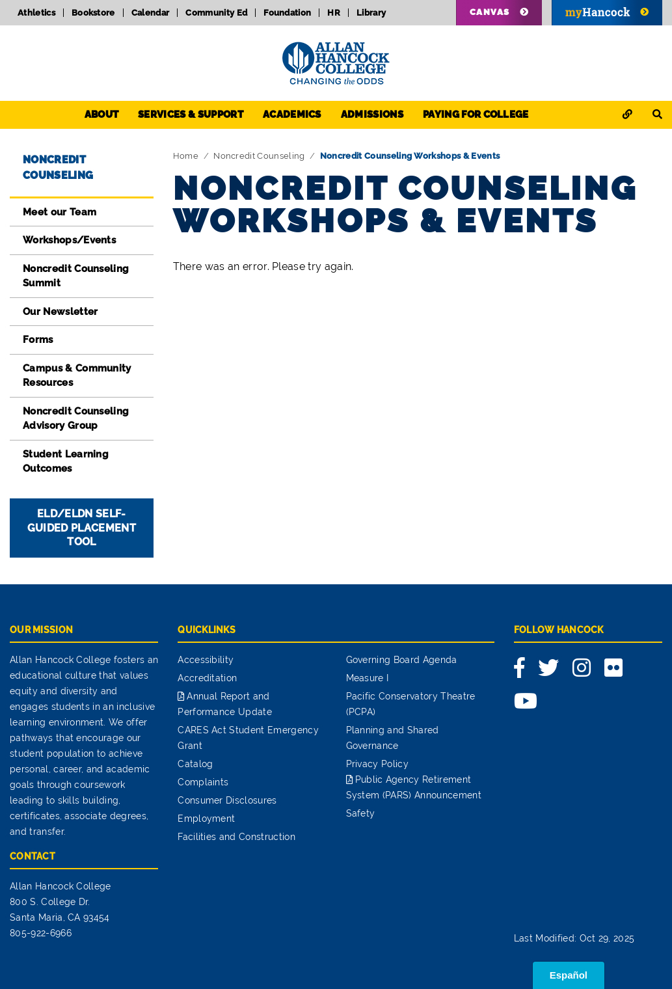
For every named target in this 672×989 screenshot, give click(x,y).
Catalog (195, 764)
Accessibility (206, 660)
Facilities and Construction (236, 837)
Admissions (372, 114)
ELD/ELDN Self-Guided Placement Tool (81, 528)
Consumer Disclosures (227, 800)
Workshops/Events (69, 240)
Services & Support (190, 114)
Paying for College (476, 114)
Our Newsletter (60, 312)
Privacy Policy (377, 764)
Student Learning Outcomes (66, 461)
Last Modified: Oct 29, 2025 (574, 938)
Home (185, 156)
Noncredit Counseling (258, 156)
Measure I (367, 678)
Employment (206, 818)
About (102, 114)
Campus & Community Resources (77, 375)
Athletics (36, 12)
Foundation (287, 12)
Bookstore (93, 12)
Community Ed (216, 12)
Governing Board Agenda (401, 660)
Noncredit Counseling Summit (76, 276)
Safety (360, 813)
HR (333, 12)
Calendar (150, 12)
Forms (38, 339)
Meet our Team (59, 212)
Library (371, 12)
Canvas (490, 12)
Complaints (203, 782)
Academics (292, 114)
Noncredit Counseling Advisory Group (76, 418)
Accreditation (207, 678)
